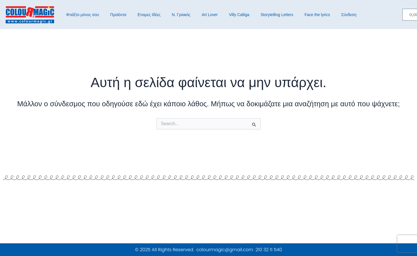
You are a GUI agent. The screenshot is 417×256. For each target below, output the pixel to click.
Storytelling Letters (277, 14)
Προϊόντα (118, 14)
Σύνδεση (348, 14)
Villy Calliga (239, 14)
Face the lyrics (317, 14)
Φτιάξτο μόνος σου (82, 14)
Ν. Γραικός (181, 14)
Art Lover (210, 14)
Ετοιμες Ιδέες (148, 14)
